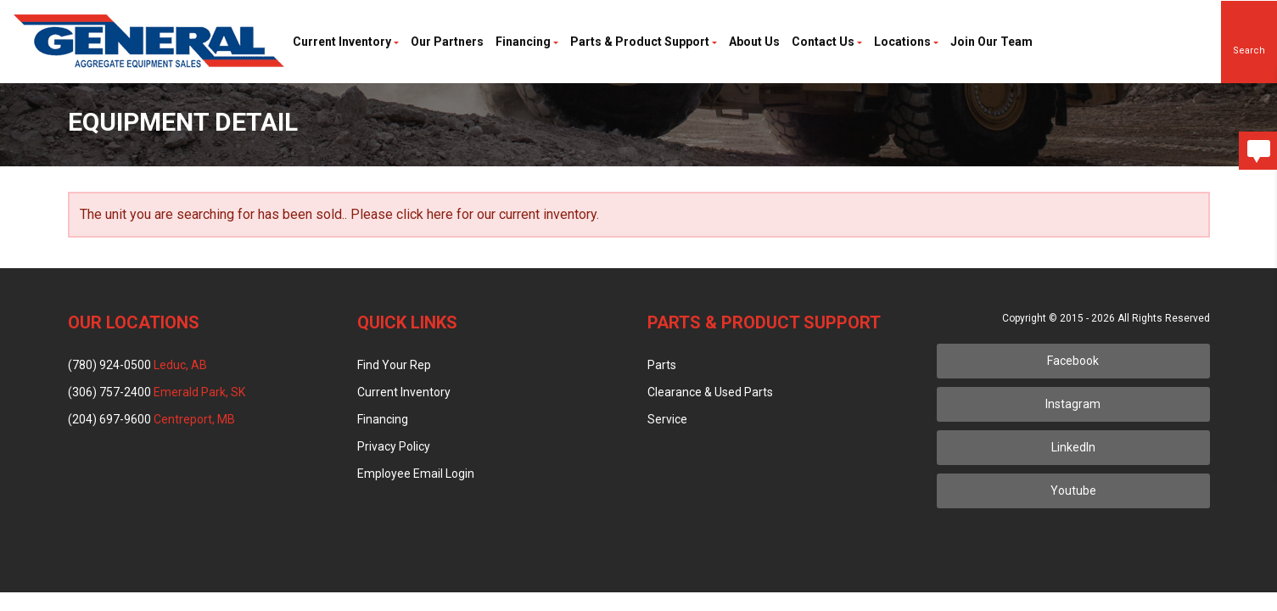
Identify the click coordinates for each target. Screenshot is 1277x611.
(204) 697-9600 (151, 419)
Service (667, 419)
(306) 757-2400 (156, 392)
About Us (754, 41)
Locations (906, 41)
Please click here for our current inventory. (474, 214)
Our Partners (447, 41)
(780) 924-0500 (137, 365)
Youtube (1073, 490)
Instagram (1073, 404)
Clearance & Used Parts (710, 392)
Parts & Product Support (643, 41)
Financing (527, 41)
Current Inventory (346, 41)
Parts (661, 365)
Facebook (1073, 360)
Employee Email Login (415, 473)
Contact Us (827, 41)
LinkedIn (1073, 447)
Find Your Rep (394, 365)
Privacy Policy (393, 446)
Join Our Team (991, 41)
